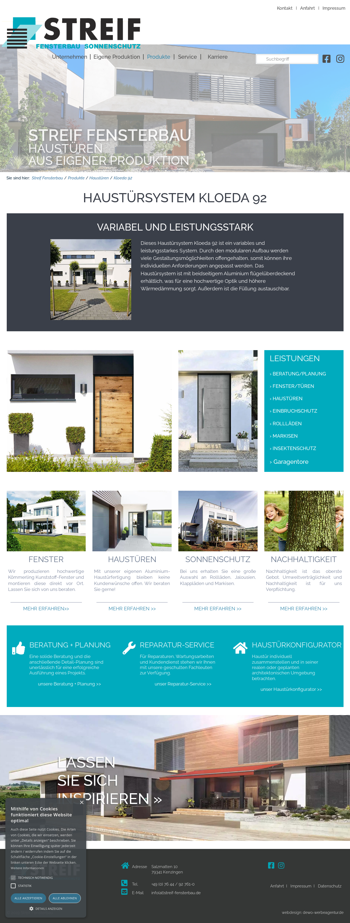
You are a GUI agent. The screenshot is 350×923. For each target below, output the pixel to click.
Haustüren (99, 175)
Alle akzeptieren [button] (28, 898)
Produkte (253, 34)
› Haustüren (286, 396)
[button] (46, 908)
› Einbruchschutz (293, 409)
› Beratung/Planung (298, 371)
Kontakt (285, 8)
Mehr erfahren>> (46, 606)
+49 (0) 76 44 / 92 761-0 (173, 881)
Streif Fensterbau (47, 175)
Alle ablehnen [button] (65, 898)
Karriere (312, 34)
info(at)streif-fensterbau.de (176, 890)
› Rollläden (286, 421)
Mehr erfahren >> (132, 606)
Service (281, 34)
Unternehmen (164, 34)
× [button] (81, 803)
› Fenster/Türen (292, 383)
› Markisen (284, 433)
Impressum (334, 8)
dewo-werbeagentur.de (323, 910)
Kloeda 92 (123, 175)
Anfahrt (307, 8)
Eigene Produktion (211, 34)
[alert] (45, 858)
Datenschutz (329, 883)
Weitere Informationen (27, 868)
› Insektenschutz (293, 446)
